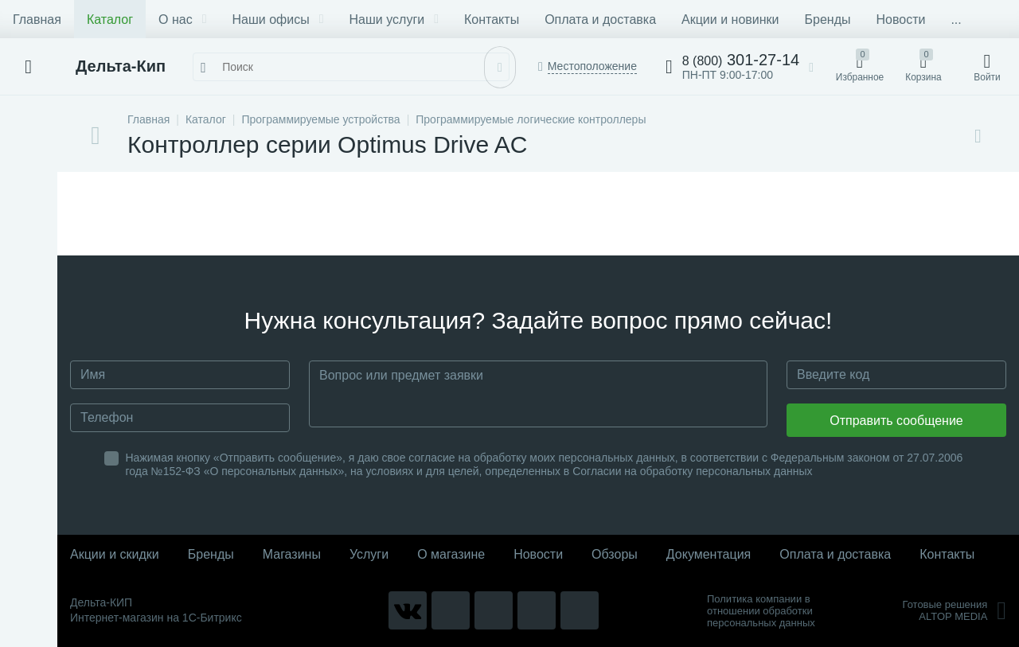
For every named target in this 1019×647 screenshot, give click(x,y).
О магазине (451, 554)
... (956, 19)
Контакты (491, 19)
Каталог (110, 19)
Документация (708, 554)
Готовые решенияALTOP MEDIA (954, 610)
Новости (900, 19)
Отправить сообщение (896, 420)
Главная (37, 19)
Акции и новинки (730, 19)
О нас (182, 19)
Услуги (368, 554)
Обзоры (614, 554)
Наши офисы (278, 19)
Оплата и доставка (600, 19)
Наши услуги (394, 19)
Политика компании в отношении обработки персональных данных (761, 611)
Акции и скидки (114, 554)
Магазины (292, 554)
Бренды (828, 19)
